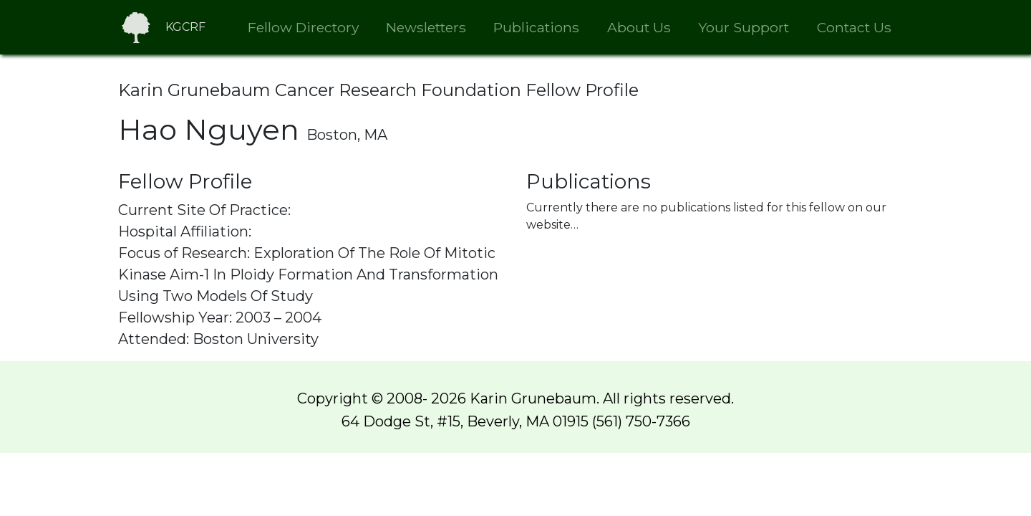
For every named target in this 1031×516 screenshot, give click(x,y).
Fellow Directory (303, 27)
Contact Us (854, 27)
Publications (536, 27)
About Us (639, 27)
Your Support (743, 27)
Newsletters (426, 27)
